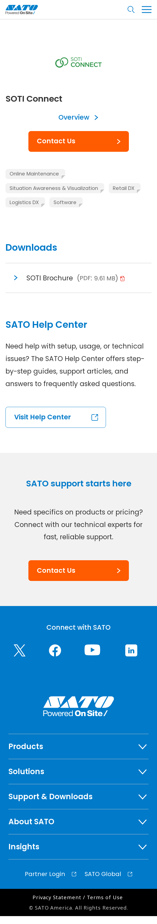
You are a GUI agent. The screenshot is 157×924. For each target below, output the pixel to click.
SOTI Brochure (50, 286)
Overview (73, 125)
